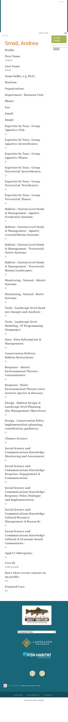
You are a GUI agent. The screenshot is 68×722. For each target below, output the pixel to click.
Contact (48, 695)
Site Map (18, 695)
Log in (61, 1)
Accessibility (33, 695)
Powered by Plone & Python (34, 700)
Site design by (24, 686)
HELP (37, 680)
